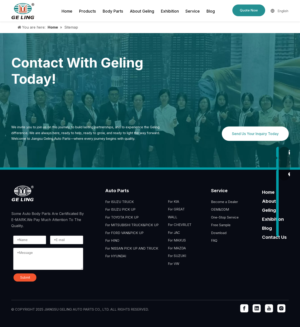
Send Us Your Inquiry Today (255, 133)
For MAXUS (177, 240)
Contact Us (274, 237)
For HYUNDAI (115, 256)
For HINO (112, 240)
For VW (173, 264)
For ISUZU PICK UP (120, 209)
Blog (267, 228)
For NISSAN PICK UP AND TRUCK (131, 248)
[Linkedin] (257, 308)
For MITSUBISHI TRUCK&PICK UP (132, 225)
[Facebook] (244, 308)
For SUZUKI (177, 256)
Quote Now (249, 10)
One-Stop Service (225, 217)
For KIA (173, 201)
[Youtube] (269, 308)
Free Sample (221, 225)
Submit (25, 277)
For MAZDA (177, 248)
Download (219, 233)
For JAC (174, 232)
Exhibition (273, 219)
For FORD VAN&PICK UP (124, 233)
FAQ (214, 240)
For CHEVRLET (179, 225)
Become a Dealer (224, 202)
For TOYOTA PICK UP (122, 217)
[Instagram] (281, 308)
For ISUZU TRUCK (119, 202)
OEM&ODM (220, 209)
